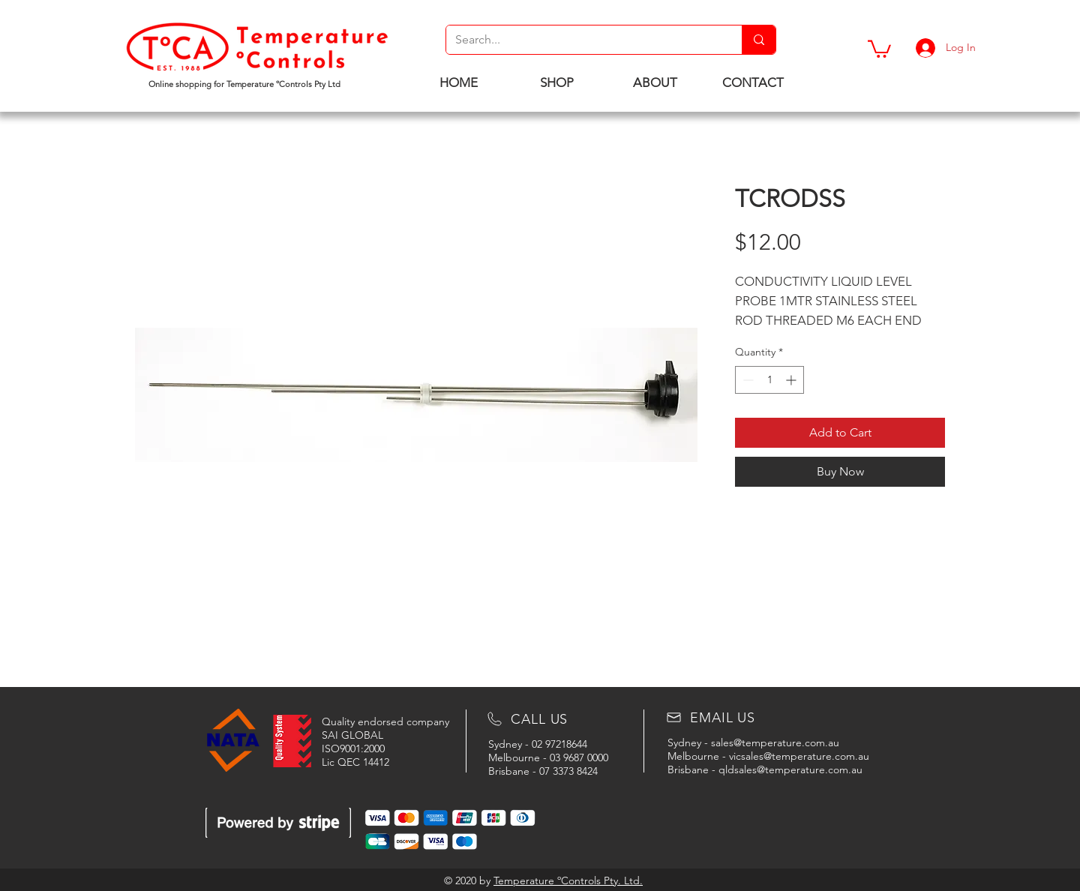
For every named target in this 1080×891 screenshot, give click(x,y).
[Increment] (792, 380)
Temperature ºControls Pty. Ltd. (568, 880)
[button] (879, 48)
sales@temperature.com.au (775, 742)
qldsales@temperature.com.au (790, 769)
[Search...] (582, 40)
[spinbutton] (769, 380)
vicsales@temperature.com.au (799, 756)
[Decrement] (746, 380)
